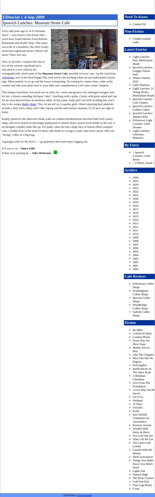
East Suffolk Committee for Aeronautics (141, 418)
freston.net (79, 6)
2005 (135, 251)
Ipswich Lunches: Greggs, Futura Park (143, 71)
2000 (135, 269)
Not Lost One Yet (143, 435)
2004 (135, 255)
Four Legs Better (142, 485)
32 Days (137, 404)
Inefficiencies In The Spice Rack (142, 370)
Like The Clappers (143, 354)
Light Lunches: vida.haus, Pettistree (141, 134)
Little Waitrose (141, 85)
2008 (135, 241)
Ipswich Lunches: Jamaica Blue (143, 114)
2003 (135, 258)
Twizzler (138, 407)
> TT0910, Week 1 (143, 163)
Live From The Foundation (141, 384)
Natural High (140, 474)
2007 (135, 244)
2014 (135, 219)
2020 (135, 198)
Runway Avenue (142, 425)
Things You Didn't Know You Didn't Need (143, 464)
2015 (135, 216)
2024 (135, 184)
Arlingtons (8, 77)
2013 (135, 223)
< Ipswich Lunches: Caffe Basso (141, 156)
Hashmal (138, 400)
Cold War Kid (141, 481)
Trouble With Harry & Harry (141, 430)
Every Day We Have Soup (141, 342)
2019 (135, 202)
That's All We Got (143, 439)
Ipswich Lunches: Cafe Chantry (143, 100)
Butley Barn (29, 104)
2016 (135, 212)
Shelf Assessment (143, 456)
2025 (135, 181)
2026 (135, 177)
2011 (135, 230)
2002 (135, 262)
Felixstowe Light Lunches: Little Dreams (142, 124)
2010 (135, 234)
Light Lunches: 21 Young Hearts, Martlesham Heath (143, 92)
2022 (135, 191)
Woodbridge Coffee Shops (140, 306)
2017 (135, 209)
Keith (136, 411)
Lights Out (139, 471)
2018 (135, 205)
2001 (135, 265)
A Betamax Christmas (139, 377)
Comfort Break (141, 337)
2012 (135, 226)
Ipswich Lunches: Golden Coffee (143, 107)
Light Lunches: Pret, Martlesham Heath (143, 60)
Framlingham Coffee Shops (140, 292)
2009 (135, 237)
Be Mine (138, 330)
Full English (140, 365)
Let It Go (138, 397)
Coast (136, 488)
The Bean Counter (143, 478)
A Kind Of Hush (142, 333)
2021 (135, 195)
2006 (135, 248)
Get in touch (84, 495)
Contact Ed (139, 24)
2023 (135, 188)
